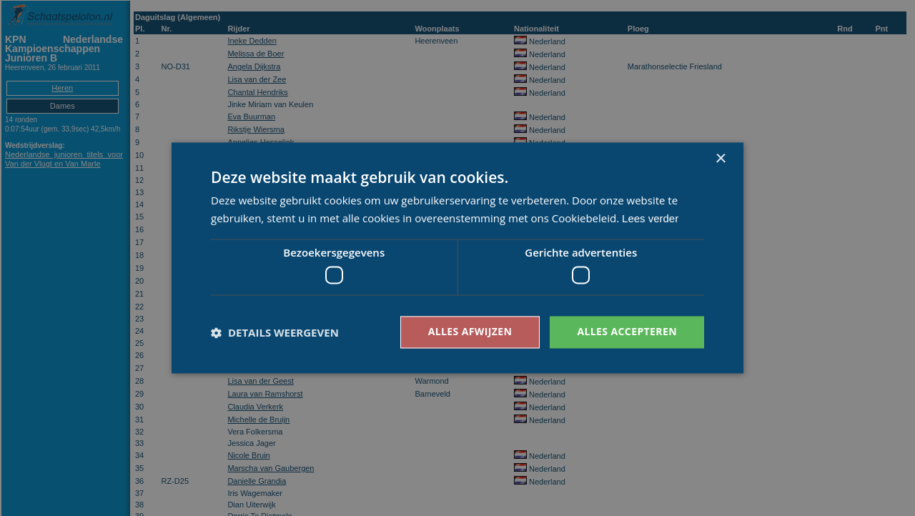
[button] (275, 332)
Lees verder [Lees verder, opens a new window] (650, 219)
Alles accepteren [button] (627, 332)
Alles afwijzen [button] (470, 332)
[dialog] (457, 258)
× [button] (720, 159)
